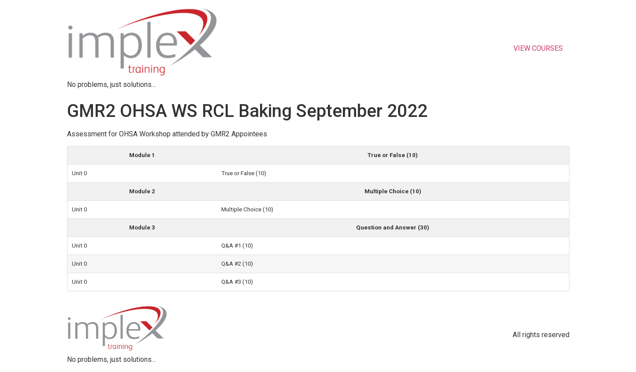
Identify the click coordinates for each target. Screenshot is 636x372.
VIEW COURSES (538, 48)
